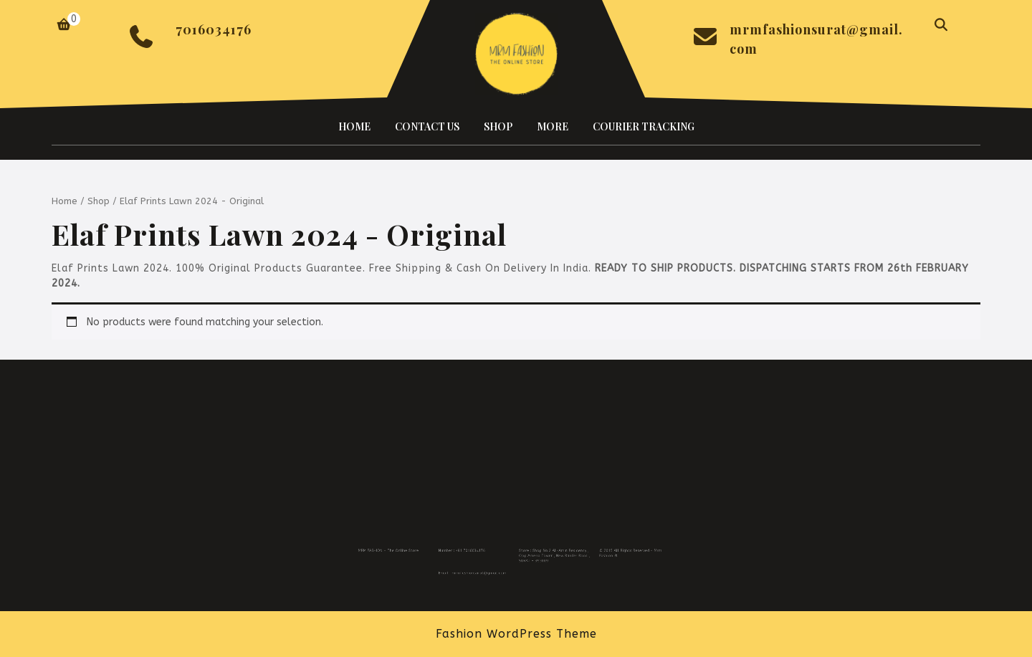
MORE (552, 126)
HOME (354, 126)
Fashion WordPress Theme (516, 634)
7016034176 (214, 29)
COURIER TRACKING (643, 126)
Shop (98, 201)
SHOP (498, 126)
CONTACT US (427, 126)
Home (64, 201)
